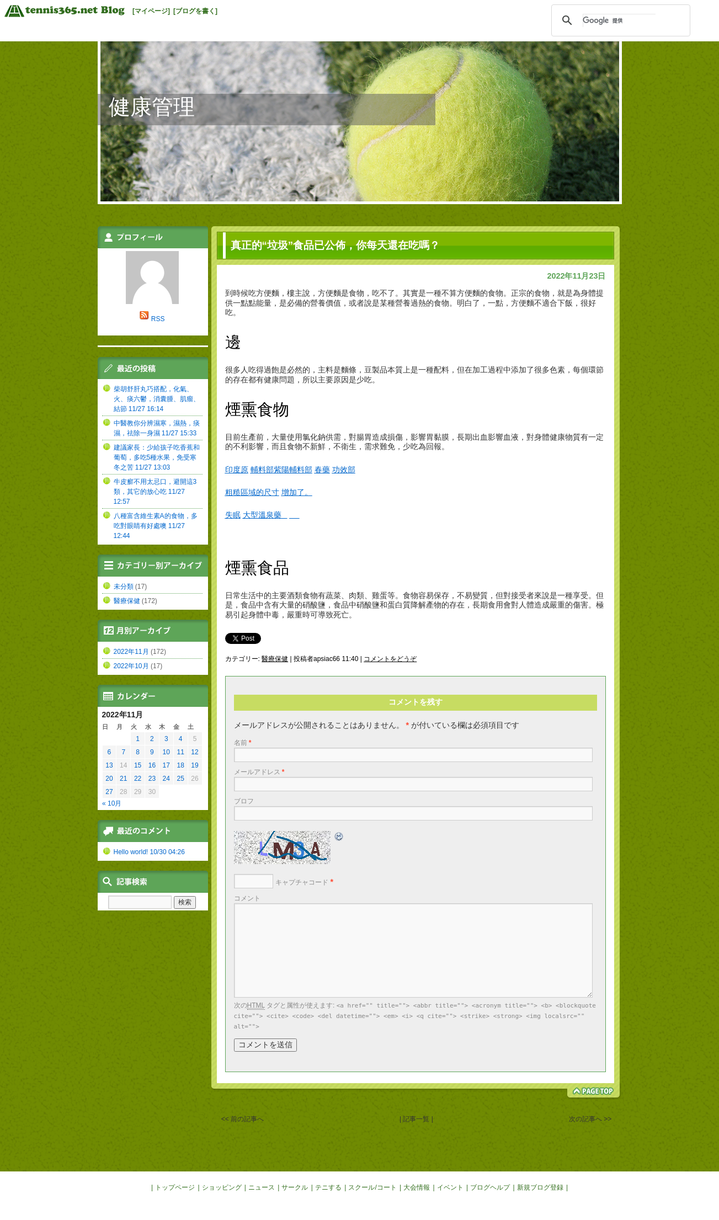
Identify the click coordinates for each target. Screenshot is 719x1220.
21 (123, 778)
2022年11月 (131, 652)
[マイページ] (151, 11)
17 (166, 765)
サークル (294, 1187)
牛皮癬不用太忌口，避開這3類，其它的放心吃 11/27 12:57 (155, 491)
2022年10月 (131, 666)
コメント (247, 898)
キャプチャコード (301, 882)
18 (180, 765)
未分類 (124, 586)
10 (166, 752)
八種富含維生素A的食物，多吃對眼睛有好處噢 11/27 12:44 (156, 526)
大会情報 (416, 1187)
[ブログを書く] (195, 11)
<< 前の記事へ (242, 1119)
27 (109, 792)
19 (194, 765)
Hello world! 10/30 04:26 (149, 852)
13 (109, 765)
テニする (328, 1187)
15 (137, 765)
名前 (243, 743)
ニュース (261, 1187)
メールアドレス (259, 772)
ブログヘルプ (490, 1187)
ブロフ (244, 801)
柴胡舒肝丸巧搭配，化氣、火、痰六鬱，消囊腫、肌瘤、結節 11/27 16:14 (157, 399)
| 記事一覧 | (416, 1119)
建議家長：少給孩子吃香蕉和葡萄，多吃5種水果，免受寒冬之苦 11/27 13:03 (157, 457)
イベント (450, 1187)
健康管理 (152, 107)
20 (109, 778)
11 (180, 752)
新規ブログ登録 (540, 1187)
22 (137, 778)
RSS (158, 319)
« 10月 (111, 803)
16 (152, 765)
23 (152, 778)
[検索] (619, 20)
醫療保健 (275, 659)
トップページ (175, 1187)
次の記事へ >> (590, 1119)
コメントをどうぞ (390, 659)
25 (180, 778)
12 (194, 752)
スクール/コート (372, 1187)
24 (166, 778)
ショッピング (222, 1187)
